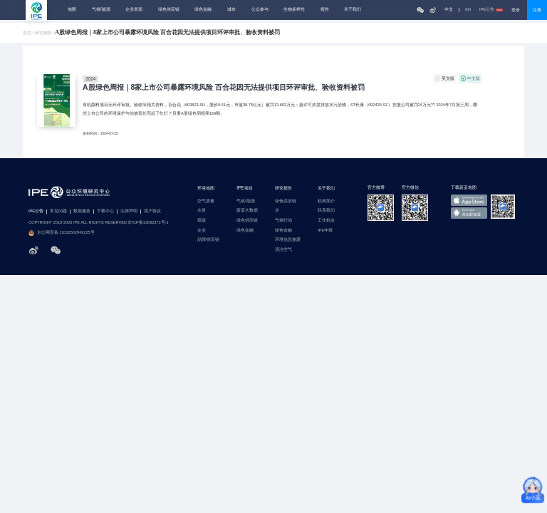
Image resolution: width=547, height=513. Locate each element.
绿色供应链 (168, 9)
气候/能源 (101, 9)
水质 (201, 210)
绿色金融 (203, 9)
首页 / (29, 33)
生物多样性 (294, 9)
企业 (201, 230)
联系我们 (326, 210)
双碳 (201, 220)
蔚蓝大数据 (247, 210)
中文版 (473, 78)
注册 (537, 10)
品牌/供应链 (208, 240)
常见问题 (58, 211)
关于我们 (352, 9)
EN (468, 9)
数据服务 (81, 211)
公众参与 (260, 9)
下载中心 (105, 211)
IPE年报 (325, 230)
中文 (448, 9)
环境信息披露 (288, 240)
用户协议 (152, 211)
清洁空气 (283, 250)
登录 (515, 10)
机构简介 (326, 201)
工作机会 (326, 220)
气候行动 (283, 220)
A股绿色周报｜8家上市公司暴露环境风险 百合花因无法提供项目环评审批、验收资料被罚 (224, 87)
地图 (72, 9)
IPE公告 (491, 9)
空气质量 (205, 201)
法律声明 (128, 211)
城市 (231, 9)
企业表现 (133, 9)
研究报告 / (45, 33)
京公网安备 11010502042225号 (61, 233)
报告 (325, 9)
